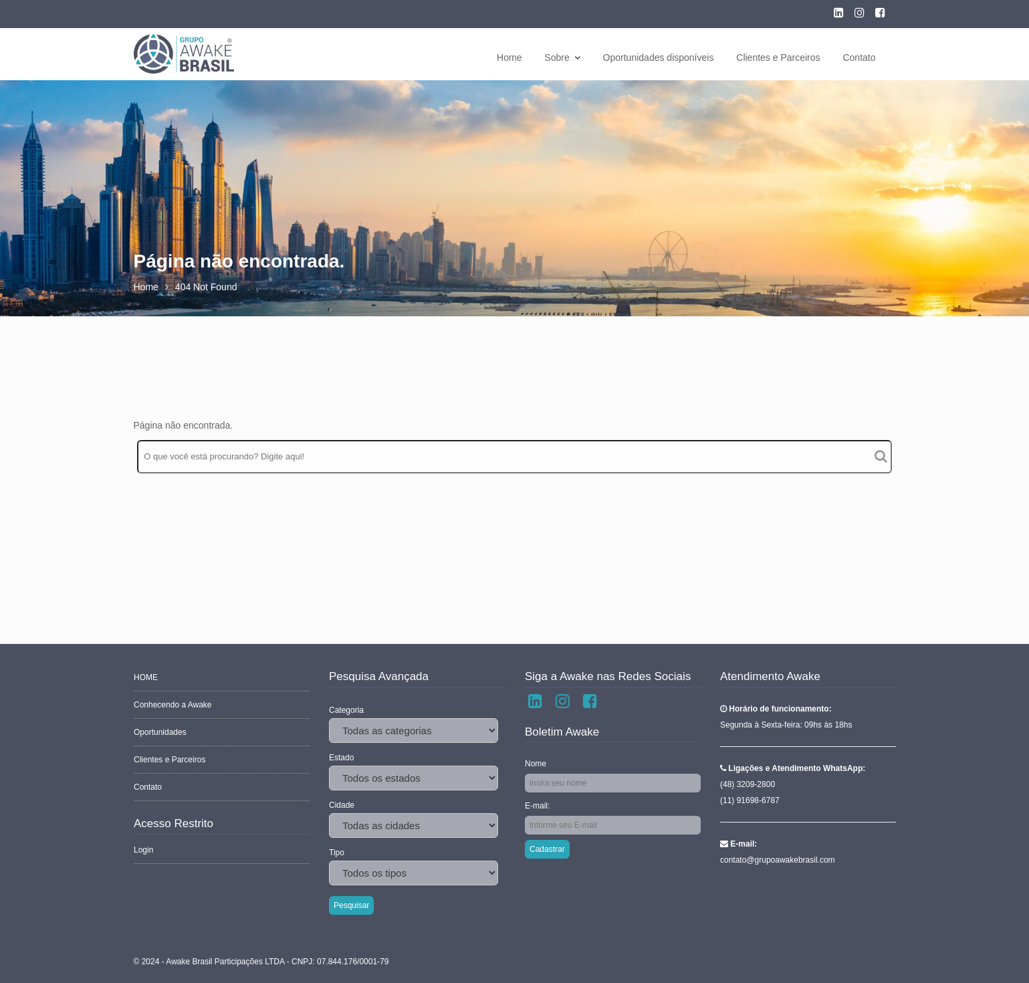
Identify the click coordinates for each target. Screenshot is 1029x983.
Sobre (556, 57)
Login (144, 848)
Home (509, 57)
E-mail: (538, 805)
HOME (146, 678)
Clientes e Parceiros (778, 57)
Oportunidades (160, 732)
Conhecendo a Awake (172, 705)
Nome (536, 763)
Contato (858, 57)
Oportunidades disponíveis (658, 57)
